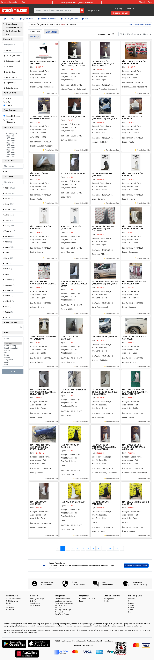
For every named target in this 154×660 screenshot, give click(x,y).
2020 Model (12, 150)
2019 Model (12, 152)
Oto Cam (58, 607)
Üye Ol (130, 8)
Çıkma (9, 99)
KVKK (8, 605)
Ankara (13, 350)
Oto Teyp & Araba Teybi (63, 610)
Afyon (13, 362)
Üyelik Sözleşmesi (12, 601)
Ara (13, 371)
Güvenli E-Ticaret (146, 2)
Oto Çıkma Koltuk (61, 605)
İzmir (13, 353)
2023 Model (12, 143)
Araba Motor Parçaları (62, 599)
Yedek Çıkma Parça (37, 599)
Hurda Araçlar (35, 605)
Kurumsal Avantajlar (9, 2)
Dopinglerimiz (109, 599)
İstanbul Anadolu (13, 348)
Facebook (131, 599)
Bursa (13, 355)
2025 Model (12, 138)
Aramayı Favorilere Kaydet (139, 24)
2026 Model (12, 136)
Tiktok (130, 610)
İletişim (106, 601)
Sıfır (8, 102)
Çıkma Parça (26, 19)
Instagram (131, 603)
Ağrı (13, 364)
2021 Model (12, 147)
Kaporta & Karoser (47, 19)
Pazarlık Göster (13, 116)
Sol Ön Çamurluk (69, 19)
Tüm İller (13, 343)
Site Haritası (10, 607)
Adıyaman (13, 360)
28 (116, 548)
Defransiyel (59, 612)
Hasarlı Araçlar (35, 603)
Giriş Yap (118, 8)
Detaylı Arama (94, 10)
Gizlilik (8, 603)
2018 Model (12, 154)
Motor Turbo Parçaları (62, 614)
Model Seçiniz (12, 133)
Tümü (9, 106)
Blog (23, 2)
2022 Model (12, 145)
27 (110, 548)
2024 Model (12, 140)
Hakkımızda (10, 610)
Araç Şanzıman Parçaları (63, 601)
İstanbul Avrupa (13, 346)
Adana (13, 357)
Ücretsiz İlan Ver (120, 13)
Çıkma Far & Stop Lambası (64, 603)
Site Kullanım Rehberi (13, 599)
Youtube (131, 605)
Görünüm (102, 34)
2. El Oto (33, 601)
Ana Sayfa (10, 19)
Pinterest (131, 607)
